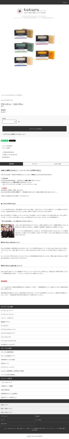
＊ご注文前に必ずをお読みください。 (14, 134)
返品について (29, 428)
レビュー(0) (57, 163)
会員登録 (37, 416)
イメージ (34, 163)
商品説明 (11, 163)
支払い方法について (12, 428)
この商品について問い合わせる (8, 154)
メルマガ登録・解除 (60, 428)
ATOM (35, 430)
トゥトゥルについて (6, 382)
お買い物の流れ (5, 390)
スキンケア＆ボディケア (11, 95)
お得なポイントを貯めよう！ (9, 397)
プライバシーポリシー (50, 428)
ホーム (3, 95)
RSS (33, 430)
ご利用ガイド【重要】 (7, 386)
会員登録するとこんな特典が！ (10, 393)
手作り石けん (19, 95)
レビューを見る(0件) (6, 145)
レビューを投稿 (5, 148)
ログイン (3, 419)
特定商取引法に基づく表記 (39, 428)
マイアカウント (4, 416)
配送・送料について (21, 428)
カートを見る (38, 419)
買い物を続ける (5, 157)
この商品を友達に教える (7, 152)
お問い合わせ (4, 423)
